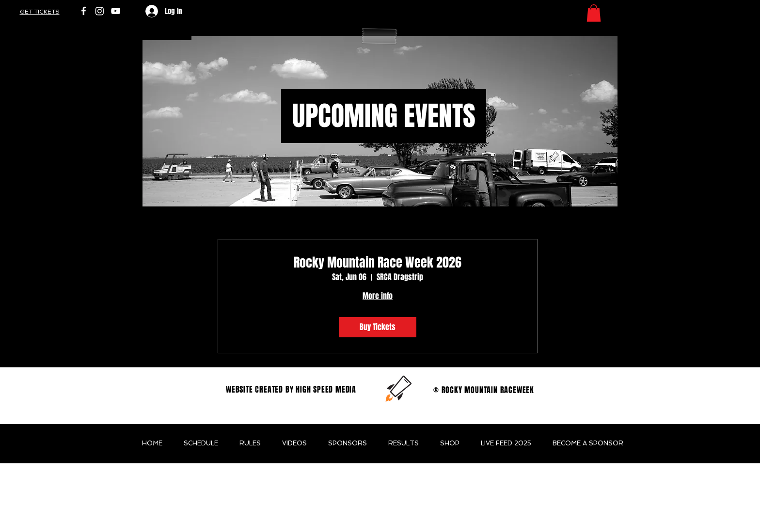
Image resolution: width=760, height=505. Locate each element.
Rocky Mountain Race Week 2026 (377, 262)
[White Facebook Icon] (83, 10)
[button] (593, 13)
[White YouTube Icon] (115, 10)
